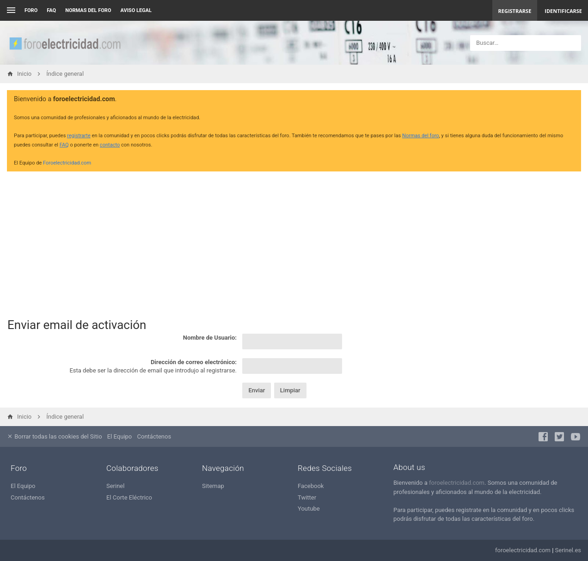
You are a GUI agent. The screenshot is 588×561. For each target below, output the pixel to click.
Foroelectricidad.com (67, 163)
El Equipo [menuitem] (119, 436)
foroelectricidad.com (456, 482)
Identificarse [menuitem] (563, 10)
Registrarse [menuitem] (515, 10)
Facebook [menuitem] (311, 485)
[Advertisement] (294, 243)
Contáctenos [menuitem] (154, 436)
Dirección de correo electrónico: (194, 362)
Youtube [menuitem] (309, 508)
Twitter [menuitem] (307, 497)
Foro (30, 10)
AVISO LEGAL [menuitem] (136, 10)
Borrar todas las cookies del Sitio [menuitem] (54, 436)
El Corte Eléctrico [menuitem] (129, 497)
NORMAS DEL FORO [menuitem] (88, 10)
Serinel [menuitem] (115, 485)
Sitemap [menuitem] (213, 485)
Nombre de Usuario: (210, 337)
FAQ (51, 10)
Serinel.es (568, 550)
